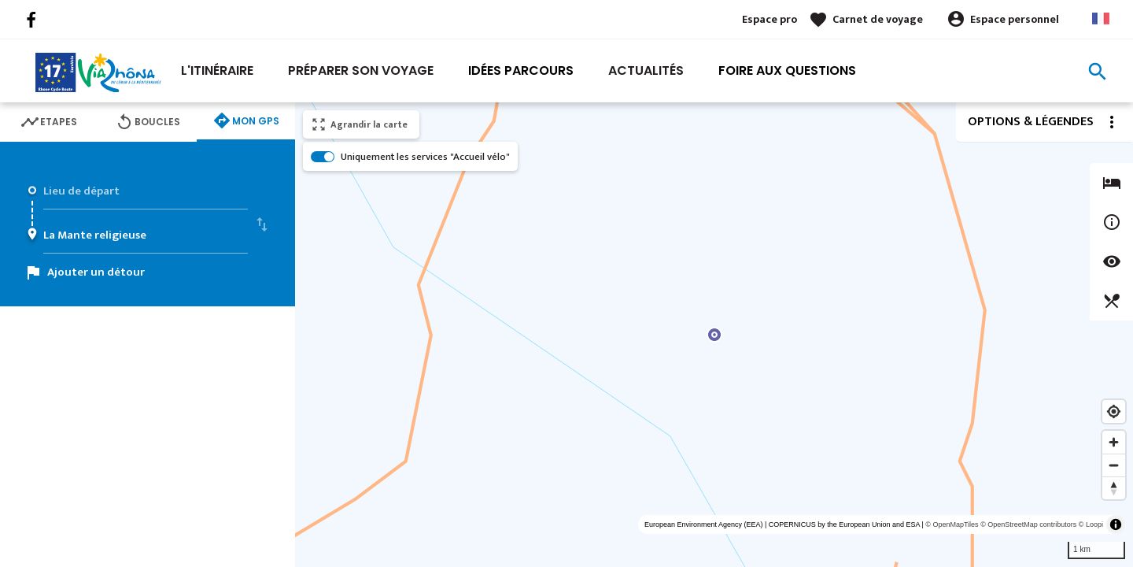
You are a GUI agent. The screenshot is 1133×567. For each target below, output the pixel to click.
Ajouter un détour (96, 272)
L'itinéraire (217, 70)
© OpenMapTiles (951, 524)
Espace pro (769, 19)
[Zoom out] (1113, 465)
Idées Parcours (521, 70)
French (1100, 18)
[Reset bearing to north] (1113, 487)
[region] (714, 334)
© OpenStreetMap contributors (1028, 524)
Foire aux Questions (787, 70)
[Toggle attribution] (1115, 524)
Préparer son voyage (361, 70)
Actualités (646, 70)
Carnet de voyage (877, 19)
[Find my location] (1113, 411)
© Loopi (1091, 524)
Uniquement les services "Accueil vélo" (425, 156)
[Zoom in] (1113, 442)
